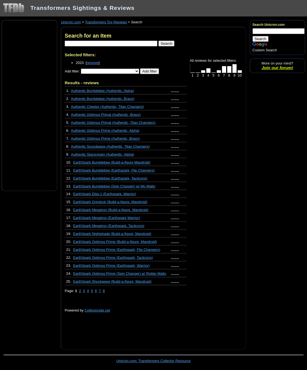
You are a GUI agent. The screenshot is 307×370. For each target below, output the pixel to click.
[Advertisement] (29, 105)
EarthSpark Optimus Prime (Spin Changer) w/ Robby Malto (119, 273)
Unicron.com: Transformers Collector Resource (153, 361)
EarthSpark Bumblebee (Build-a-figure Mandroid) (111, 162)
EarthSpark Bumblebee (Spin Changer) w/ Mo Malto (114, 186)
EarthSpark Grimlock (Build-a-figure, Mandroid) (110, 202)
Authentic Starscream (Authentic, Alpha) (102, 154)
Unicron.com (71, 22)
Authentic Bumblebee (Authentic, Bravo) (102, 99)
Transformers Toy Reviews (106, 22)
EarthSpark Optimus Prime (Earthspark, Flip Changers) (116, 250)
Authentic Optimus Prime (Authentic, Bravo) (105, 138)
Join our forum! (277, 67)
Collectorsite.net (97, 310)
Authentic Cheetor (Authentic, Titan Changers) (107, 107)
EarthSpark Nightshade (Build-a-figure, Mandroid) (112, 234)
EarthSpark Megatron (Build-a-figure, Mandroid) (111, 210)
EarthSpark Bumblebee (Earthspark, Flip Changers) (114, 170)
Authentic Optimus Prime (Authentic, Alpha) (105, 130)
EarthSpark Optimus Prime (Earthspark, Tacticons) (113, 258)
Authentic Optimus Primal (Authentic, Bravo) (106, 115)
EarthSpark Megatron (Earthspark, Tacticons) (108, 226)
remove (92, 63)
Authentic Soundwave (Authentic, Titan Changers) (110, 146)
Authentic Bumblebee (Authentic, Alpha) (102, 91)
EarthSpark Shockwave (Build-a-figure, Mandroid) (112, 281)
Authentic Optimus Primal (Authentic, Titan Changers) (113, 122)
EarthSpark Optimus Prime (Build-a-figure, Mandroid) (115, 242)
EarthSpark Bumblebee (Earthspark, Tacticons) (110, 178)
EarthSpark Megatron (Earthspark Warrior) (106, 218)
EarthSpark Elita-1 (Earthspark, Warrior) (104, 194)
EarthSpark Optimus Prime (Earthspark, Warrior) (111, 266)
